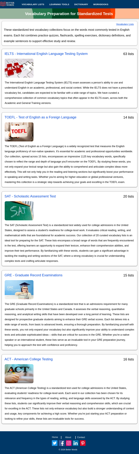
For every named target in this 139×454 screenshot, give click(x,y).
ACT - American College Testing (29, 359)
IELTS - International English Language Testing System (46, 54)
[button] (59, 4)
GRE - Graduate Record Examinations (33, 275)
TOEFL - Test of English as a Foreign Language (40, 117)
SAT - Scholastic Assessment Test (30, 196)
